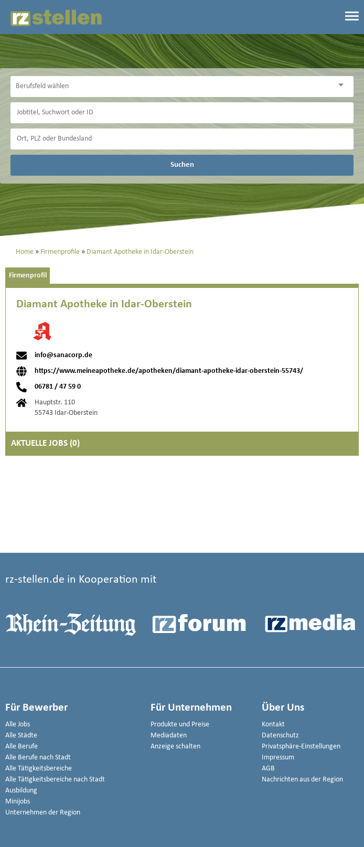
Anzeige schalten (175, 746)
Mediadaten (169, 735)
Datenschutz (280, 735)
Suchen (182, 164)
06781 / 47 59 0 (58, 387)
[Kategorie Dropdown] (343, 85)
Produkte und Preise (180, 724)
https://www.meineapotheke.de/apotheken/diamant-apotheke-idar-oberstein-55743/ (169, 371)
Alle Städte (21, 735)
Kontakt (273, 724)
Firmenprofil (28, 276)
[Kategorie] (171, 86)
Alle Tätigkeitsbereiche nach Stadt (55, 780)
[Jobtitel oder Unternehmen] (182, 112)
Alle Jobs (17, 724)
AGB (268, 769)
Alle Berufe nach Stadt (38, 758)
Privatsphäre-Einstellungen (301, 746)
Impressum (278, 758)
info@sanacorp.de (63, 355)
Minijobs (17, 802)
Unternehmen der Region (42, 813)
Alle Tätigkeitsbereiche (38, 769)
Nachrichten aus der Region (302, 780)
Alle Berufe (21, 746)
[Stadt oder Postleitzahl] (182, 138)
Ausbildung (21, 791)
